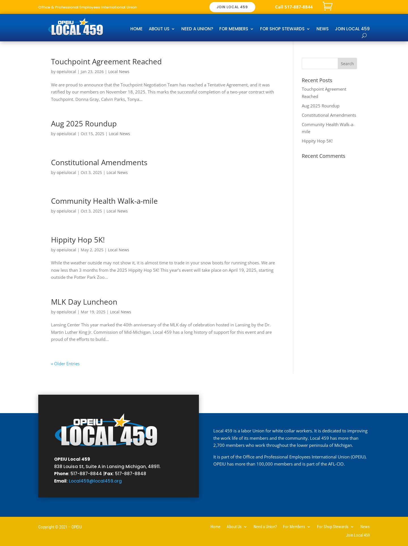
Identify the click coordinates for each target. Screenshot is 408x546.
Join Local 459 (352, 29)
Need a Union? (197, 29)
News (322, 29)
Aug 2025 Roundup (84, 123)
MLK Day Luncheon (84, 302)
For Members (233, 29)
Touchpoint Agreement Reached (106, 61)
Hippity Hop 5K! (78, 240)
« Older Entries (65, 363)
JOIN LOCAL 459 (232, 7)
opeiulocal (66, 71)
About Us (159, 29)
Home (136, 29)
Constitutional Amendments (99, 162)
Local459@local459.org (95, 481)
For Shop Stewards (282, 29)
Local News (118, 71)
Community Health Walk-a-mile (104, 201)
